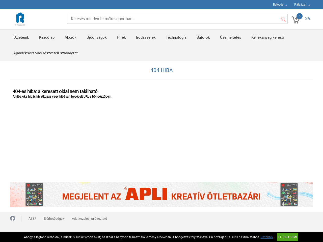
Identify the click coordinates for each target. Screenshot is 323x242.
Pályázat (300, 4)
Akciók (70, 37)
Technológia (176, 37)
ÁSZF (32, 218)
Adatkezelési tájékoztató (89, 218)
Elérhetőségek (54, 218)
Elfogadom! (287, 237)
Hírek (121, 37)
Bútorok (203, 37)
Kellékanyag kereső (267, 37)
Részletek (267, 237)
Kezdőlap (47, 37)
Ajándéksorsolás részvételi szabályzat (45, 52)
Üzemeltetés (230, 37)
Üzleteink (21, 37)
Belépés (278, 4)
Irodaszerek (146, 37)
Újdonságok (97, 37)
